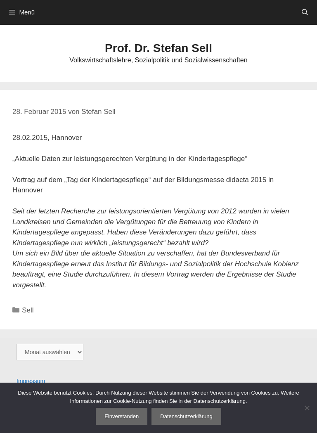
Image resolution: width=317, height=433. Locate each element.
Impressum (31, 381)
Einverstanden (121, 416)
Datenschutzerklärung (186, 416)
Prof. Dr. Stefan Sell (158, 48)
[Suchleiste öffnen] (305, 12)
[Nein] (307, 408)
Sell (27, 310)
